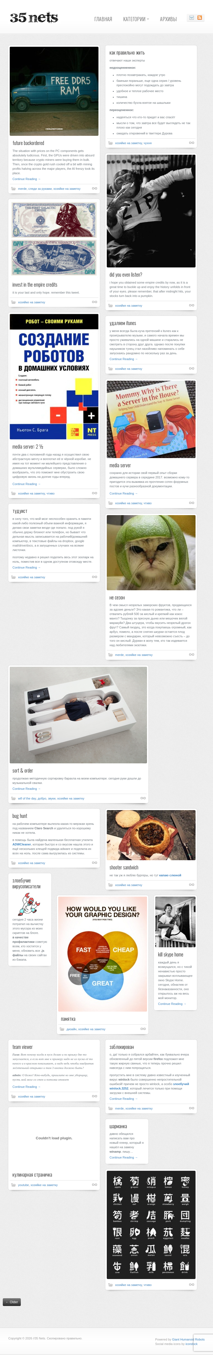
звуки (51, 798)
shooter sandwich (124, 867)
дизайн (72, 1029)
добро (42, 798)
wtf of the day (27, 798)
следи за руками (40, 188)
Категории (134, 19)
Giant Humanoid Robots (188, 1339)
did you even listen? (126, 274)
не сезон (117, 597)
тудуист (19, 510)
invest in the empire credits (34, 284)
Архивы (168, 19)
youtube (23, 1185)
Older (12, 1302)
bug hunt (19, 815)
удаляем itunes (123, 322)
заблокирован (122, 1046)
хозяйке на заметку (66, 188)
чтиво (51, 493)
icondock (191, 1344)
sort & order (22, 770)
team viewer (22, 1046)
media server (120, 465)
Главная (103, 19)
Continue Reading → (26, 179)
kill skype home (170, 954)
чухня (148, 143)
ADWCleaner (21, 844)
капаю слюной (170, 875)
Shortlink (94, 188)
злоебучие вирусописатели (26, 883)
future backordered (28, 142)
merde (22, 188)
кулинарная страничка (32, 1174)
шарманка (118, 1126)
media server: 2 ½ (27, 446)
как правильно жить (127, 52)
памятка (68, 1018)
